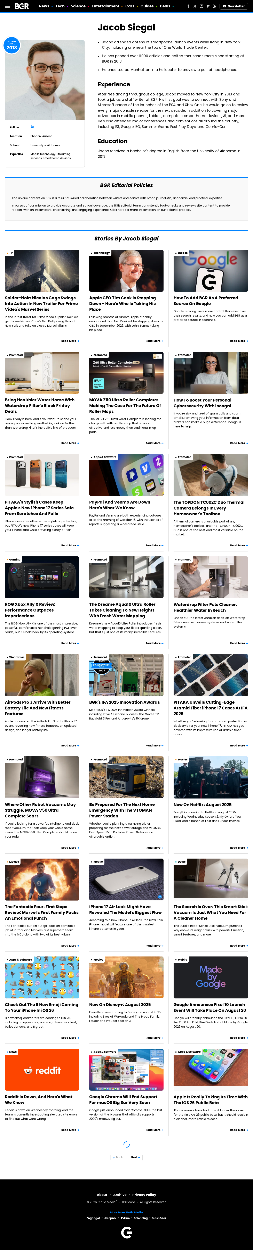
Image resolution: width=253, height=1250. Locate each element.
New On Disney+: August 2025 (120, 1004)
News (44, 6)
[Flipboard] (208, 6)
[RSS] (214, 6)
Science (78, 6)
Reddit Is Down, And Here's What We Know (38, 1099)
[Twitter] (195, 6)
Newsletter (234, 6)
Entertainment (105, 6)
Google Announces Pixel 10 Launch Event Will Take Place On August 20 (210, 1007)
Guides (147, 6)
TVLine (125, 1218)
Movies (183, 759)
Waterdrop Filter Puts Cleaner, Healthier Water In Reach (205, 607)
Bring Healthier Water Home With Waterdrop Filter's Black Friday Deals (39, 405)
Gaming (15, 559)
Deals (165, 6)
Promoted (16, 355)
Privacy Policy (144, 1195)
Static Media (107, 1202)
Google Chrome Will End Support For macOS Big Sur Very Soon (123, 1099)
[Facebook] (188, 6)
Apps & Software (105, 457)
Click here (117, 210)
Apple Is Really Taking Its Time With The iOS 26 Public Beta (211, 1099)
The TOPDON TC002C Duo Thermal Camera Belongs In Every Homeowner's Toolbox (209, 508)
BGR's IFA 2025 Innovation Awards (124, 702)
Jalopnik (110, 1218)
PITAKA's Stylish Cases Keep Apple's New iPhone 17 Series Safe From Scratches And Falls (39, 507)
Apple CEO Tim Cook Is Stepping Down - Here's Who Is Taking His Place (122, 303)
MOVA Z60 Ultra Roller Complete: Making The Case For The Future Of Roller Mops (125, 405)
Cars (129, 6)
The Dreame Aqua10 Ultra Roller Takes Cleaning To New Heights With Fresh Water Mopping (122, 610)
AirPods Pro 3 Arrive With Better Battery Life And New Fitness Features (38, 708)
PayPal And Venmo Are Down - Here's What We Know (121, 505)
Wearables (16, 657)
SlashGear (159, 1218)
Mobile (98, 862)
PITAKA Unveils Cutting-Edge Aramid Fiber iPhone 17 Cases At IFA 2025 (211, 708)
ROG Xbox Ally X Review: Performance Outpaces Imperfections (30, 610)
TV (11, 253)
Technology (102, 253)
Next (134, 1157)
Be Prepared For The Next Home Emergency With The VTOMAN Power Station (122, 810)
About (102, 1195)
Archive (120, 1195)
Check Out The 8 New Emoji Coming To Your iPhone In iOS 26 (41, 1007)
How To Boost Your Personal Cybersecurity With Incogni (202, 403)
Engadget (93, 1218)
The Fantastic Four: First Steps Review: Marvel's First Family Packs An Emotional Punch (42, 912)
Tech (60, 6)
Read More (68, 341)
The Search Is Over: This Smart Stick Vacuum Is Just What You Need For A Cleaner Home (211, 912)
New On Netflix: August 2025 (203, 804)
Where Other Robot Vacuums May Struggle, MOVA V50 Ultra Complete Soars (40, 810)
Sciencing (141, 1218)
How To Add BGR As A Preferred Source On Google (206, 300)
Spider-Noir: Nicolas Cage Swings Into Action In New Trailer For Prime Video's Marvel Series (41, 303)
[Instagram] (201, 6)
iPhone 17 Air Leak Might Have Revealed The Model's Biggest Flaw (125, 909)
